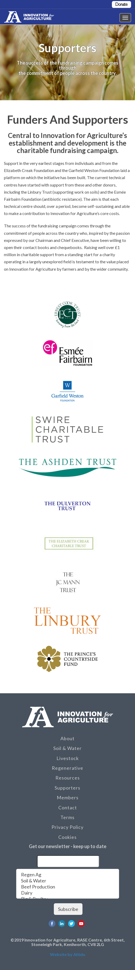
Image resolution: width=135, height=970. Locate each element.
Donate (121, 4)
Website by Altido (67, 954)
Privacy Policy (67, 827)
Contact (67, 807)
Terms (67, 817)
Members (68, 797)
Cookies (67, 837)
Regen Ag (67, 875)
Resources (67, 778)
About (67, 738)
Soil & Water (67, 748)
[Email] (68, 861)
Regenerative (67, 768)
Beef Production (67, 887)
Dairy (67, 893)
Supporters (67, 788)
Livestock (67, 758)
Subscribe (68, 909)
